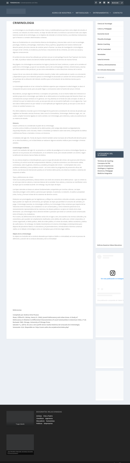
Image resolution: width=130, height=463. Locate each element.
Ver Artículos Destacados (106, 67)
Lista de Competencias (106, 163)
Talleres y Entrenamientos (107, 62)
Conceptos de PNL (104, 160)
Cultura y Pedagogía (105, 26)
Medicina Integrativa (105, 170)
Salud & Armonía (103, 56)
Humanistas (50, 418)
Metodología (83, 10)
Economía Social (103, 31)
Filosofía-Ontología (104, 36)
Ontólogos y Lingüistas (106, 165)
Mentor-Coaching (104, 41)
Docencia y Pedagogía (105, 168)
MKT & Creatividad (104, 46)
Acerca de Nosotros (63, 10)
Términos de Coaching (105, 158)
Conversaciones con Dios (29, 3)
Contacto (117, 9)
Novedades (102, 51)
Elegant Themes (21, 461)
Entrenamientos (102, 10)
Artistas (39, 413)
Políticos (39, 420)
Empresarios (48, 420)
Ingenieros (49, 415)
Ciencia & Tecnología (105, 20)
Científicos (40, 415)
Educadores (40, 418)
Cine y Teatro (48, 413)
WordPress (43, 461)
